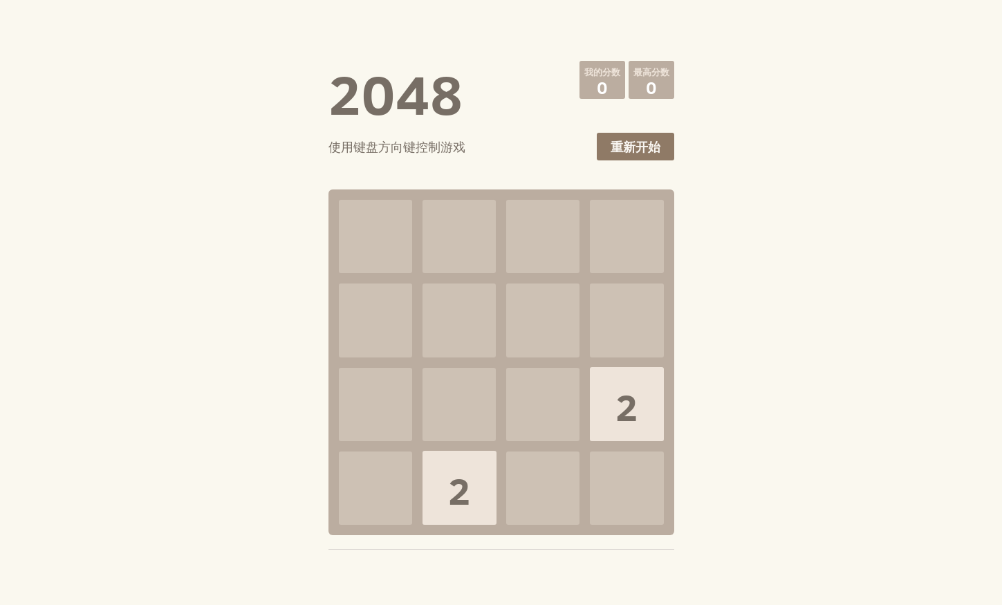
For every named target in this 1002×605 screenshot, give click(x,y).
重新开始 (635, 147)
